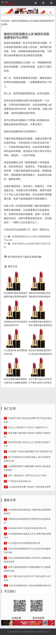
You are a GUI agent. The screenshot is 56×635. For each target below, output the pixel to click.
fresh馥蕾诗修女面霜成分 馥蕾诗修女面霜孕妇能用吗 (15, 276)
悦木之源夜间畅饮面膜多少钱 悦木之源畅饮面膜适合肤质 (15, 362)
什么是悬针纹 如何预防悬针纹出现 (24, 586)
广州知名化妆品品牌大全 (19, 519)
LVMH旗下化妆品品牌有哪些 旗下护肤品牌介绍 (30, 489)
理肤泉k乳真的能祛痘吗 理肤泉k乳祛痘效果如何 (40, 276)
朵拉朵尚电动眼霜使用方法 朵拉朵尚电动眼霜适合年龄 (40, 333)
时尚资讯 (5, 21)
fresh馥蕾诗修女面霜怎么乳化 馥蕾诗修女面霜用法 (40, 304)
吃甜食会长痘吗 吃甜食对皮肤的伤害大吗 (27, 571)
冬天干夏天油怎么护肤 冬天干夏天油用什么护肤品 (40, 362)
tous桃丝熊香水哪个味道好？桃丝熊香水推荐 (30, 525)
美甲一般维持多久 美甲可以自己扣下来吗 (27, 513)
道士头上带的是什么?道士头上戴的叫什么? (28, 465)
